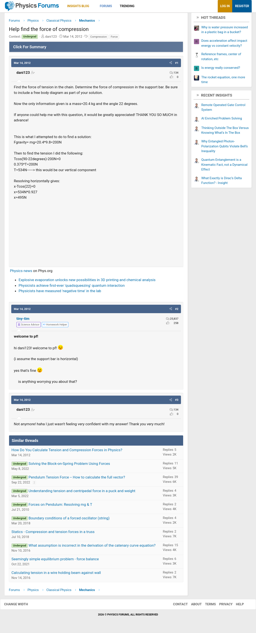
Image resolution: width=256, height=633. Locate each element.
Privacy (221, 606)
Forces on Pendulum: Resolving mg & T (60, 506)
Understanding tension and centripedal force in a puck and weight (82, 492)
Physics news (21, 272)
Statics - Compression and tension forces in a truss (52, 533)
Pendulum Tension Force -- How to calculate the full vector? (77, 479)
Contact (176, 606)
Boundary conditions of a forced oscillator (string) (69, 519)
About (192, 606)
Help (236, 606)
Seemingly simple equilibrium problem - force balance (55, 560)
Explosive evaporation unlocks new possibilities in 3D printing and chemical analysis (87, 281)
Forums (106, 6)
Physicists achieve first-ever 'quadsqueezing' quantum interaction (72, 287)
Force (114, 38)
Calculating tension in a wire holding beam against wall (56, 574)
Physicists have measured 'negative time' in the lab (60, 292)
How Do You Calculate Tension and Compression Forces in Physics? (66, 451)
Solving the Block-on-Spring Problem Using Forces (69, 465)
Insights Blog (78, 6)
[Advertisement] (96, 233)
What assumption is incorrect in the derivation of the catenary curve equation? (92, 547)
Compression (98, 38)
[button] (93, 6)
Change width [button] (20, 606)
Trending (127, 6)
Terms (206, 606)
